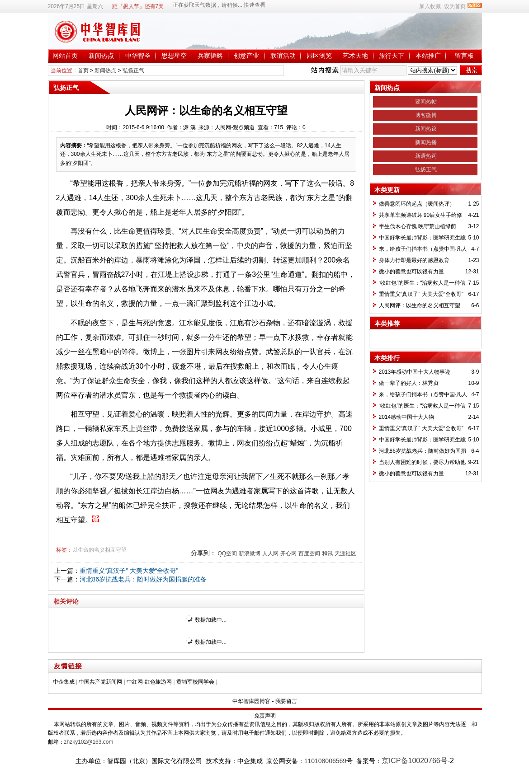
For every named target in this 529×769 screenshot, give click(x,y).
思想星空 (174, 55)
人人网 (270, 553)
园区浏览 (319, 55)
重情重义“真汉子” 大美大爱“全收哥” (129, 570)
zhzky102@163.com (88, 742)
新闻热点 (101, 55)
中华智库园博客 (251, 701)
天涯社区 (345, 553)
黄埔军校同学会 (195, 682)
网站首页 (65, 55)
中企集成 (64, 682)
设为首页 (455, 6)
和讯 (327, 553)
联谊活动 (283, 55)
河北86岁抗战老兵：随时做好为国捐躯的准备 (143, 579)
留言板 (464, 55)
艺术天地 (355, 55)
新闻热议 (426, 129)
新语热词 (426, 156)
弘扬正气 (133, 70)
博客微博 (426, 115)
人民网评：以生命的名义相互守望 (419, 305)
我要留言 (286, 701)
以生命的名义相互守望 (99, 550)
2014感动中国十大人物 (407, 417)
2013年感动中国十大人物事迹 (415, 372)
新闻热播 (426, 142)
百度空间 (309, 553)
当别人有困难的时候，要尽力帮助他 (422, 462)
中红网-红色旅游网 (149, 682)
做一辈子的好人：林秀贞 (409, 383)
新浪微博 (249, 553)
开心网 (288, 553)
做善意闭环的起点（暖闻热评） (417, 204)
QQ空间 (227, 553)
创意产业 (246, 55)
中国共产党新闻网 (100, 682)
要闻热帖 (426, 101)
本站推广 (428, 55)
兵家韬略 (210, 55)
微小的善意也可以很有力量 (411, 271)
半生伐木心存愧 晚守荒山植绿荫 (417, 226)
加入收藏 (430, 6)
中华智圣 (138, 55)
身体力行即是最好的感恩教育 (414, 260)
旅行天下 (391, 55)
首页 (83, 70)
